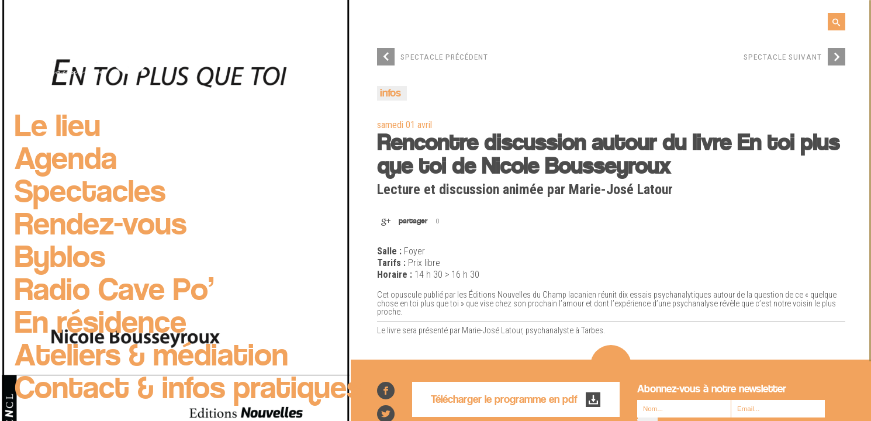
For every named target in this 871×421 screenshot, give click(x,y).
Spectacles (90, 193)
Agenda (66, 160)
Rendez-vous (100, 226)
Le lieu (58, 128)
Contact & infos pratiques (188, 390)
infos (390, 93)
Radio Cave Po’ (114, 291)
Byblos (60, 259)
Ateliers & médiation (151, 357)
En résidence (100, 324)
